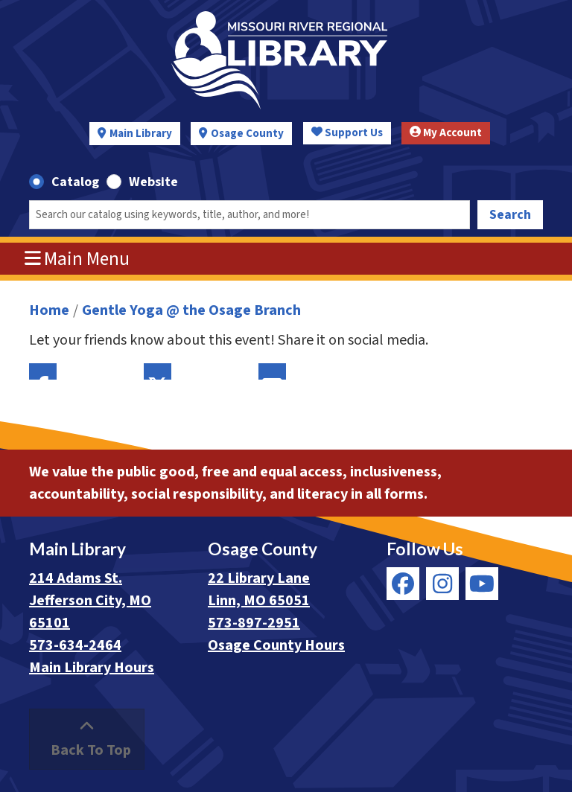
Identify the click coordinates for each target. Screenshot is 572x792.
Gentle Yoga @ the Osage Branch (191, 310)
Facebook (43, 371)
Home (49, 310)
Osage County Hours (276, 645)
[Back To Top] (86, 739)
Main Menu (77, 259)
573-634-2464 (75, 645)
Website (153, 182)
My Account (446, 133)
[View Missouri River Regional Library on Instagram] (442, 583)
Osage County (247, 133)
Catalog (75, 182)
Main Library (140, 133)
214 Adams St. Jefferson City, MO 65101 (90, 600)
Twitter (157, 371)
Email (272, 371)
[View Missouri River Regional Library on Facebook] (403, 583)
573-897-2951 (254, 623)
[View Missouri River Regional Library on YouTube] (481, 583)
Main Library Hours (91, 667)
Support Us (347, 133)
